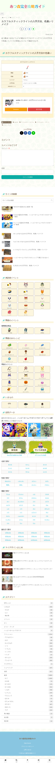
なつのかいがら (42, 348)
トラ (8, 515)
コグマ (8, 508)
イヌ (34, 497)
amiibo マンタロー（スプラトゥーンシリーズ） (31, 100)
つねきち (42, 295)
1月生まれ (8, 535)
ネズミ (8, 519)
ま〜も (10, 474)
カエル (47, 500)
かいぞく (9, 288)
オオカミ (34, 500)
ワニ (34, 526)
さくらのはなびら (25, 348)
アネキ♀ (47, 487)
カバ (8, 504)
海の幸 (42, 407)
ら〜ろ (45, 474)
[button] (51, 203)
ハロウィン (26, 385)
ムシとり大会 (26, 372)
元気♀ (21, 487)
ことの (26, 288)
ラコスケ (26, 308)
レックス (9, 315)
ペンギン (8, 522)
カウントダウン (26, 392)
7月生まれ (34, 539)
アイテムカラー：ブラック (42, 122)
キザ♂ (47, 484)
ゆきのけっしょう (9, 362)
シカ (8, 511)
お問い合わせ (27, 752)
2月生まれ (21, 535)
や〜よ (27, 474)
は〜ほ (45, 471)
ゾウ (21, 511)
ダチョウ (47, 511)
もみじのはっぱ (42, 355)
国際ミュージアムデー (25, 379)
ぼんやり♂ (8, 484)
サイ (34, 508)
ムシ (9, 407)
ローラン (26, 315)
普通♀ (8, 487)
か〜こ (27, 467)
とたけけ (9, 302)
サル (47, 508)
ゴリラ (21, 508)
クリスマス (9, 392)
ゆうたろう (42, 302)
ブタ (47, 519)
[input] (27, 203)
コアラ (47, 504)
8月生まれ (47, 539)
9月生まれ (8, 542)
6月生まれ (21, 539)
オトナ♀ (34, 487)
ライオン (47, 522)
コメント (5, 148)
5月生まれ (8, 539)
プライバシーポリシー (27, 749)
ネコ (47, 515)
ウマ (8, 500)
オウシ (21, 500)
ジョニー (26, 295)
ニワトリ (34, 515)
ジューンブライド (42, 379)
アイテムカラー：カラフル (26, 122)
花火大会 (9, 385)
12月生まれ (47, 542)
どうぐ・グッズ (6, 122)
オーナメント (26, 362)
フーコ (26, 302)
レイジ (42, 308)
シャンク (9, 295)
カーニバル (42, 392)
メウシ (21, 522)
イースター (42, 372)
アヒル (8, 497)
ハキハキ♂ (21, 484)
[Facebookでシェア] (25, 29)
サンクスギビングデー (42, 385)
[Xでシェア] (21, 29)
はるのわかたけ (9, 348)
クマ (34, 504)
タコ (34, 511)
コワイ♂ (34, 484)
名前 (3, 171)
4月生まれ (47, 535)
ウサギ (47, 497)
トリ (21, 515)
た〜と (10, 471)
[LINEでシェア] (33, 29)
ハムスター (21, 519)
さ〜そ (45, 467)
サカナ (26, 407)
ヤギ (34, 522)
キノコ (26, 355)
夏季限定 (26, 333)
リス (8, 526)
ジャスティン (42, 288)
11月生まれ (34, 542)
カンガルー (21, 504)
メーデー (9, 379)
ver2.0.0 (15, 122)
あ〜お (10, 467)
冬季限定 (42, 333)
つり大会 (9, 372)
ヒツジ (34, 519)
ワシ (21, 526)
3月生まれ (34, 535)
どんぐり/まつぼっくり (9, 355)
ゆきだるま (9, 308)
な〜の (27, 471)
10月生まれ (21, 542)
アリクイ (20, 497)
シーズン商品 (9, 333)
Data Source (27, 746)
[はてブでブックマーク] (29, 29)
